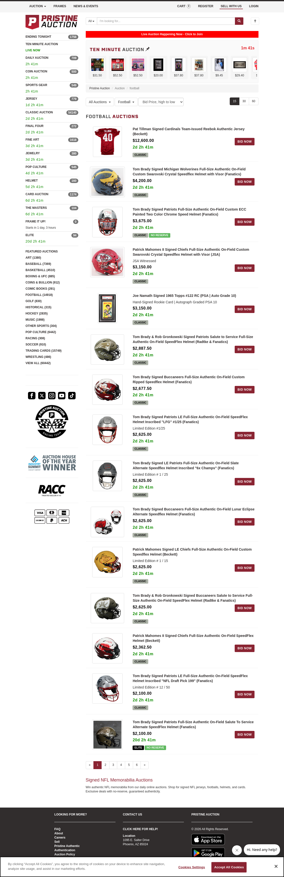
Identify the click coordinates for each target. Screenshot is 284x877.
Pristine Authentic (67, 846)
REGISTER (205, 6)
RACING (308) (35, 338)
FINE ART (32, 139)
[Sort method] (161, 102)
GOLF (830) (34, 301)
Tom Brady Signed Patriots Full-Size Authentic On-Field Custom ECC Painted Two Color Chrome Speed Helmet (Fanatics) (189, 212)
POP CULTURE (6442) (41, 332)
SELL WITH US (231, 6)
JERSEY (31, 98)
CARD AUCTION (37, 194)
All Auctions (100, 102)
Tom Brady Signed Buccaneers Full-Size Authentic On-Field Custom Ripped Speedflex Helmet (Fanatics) (189, 380)
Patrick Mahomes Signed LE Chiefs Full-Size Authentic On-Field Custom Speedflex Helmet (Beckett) (192, 554)
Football (126, 102)
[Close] (276, 866)
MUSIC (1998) (35, 319)
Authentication (64, 850)
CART (184, 6)
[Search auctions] (166, 21)
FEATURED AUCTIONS (42, 251)
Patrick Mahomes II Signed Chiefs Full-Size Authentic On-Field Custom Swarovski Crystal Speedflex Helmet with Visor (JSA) (191, 253)
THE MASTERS (36, 208)
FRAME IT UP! (36, 221)
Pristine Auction (99, 88)
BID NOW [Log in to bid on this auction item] (244, 141)
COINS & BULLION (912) (43, 282)
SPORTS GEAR (36, 85)
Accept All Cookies (229, 867)
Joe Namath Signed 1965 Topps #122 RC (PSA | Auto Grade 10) (184, 297)
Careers (59, 837)
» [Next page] (144, 769)
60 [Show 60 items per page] (253, 101)
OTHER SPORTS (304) (41, 326)
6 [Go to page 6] (137, 769)
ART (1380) (33, 257)
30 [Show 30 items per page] (244, 101)
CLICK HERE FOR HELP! (140, 829)
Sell (56, 842)
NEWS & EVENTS (86, 6)
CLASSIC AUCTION (39, 112)
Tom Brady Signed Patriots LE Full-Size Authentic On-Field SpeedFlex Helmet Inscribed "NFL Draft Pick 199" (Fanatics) (190, 682)
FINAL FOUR (34, 126)
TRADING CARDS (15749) (43, 350)
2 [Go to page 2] (105, 769)
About (58, 833)
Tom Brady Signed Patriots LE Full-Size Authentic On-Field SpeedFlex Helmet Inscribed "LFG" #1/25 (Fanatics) (190, 421)
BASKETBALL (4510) (40, 270)
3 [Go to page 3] (113, 769)
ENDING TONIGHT (38, 36)
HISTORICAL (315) (38, 307)
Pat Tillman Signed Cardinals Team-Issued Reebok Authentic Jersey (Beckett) (189, 131)
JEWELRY (33, 153)
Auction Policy (64, 854)
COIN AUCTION (36, 71)
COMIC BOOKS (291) (40, 288)
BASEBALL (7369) (38, 264)
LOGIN (253, 6)
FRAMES (60, 6)
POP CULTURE (36, 167)
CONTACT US (132, 814)
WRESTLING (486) (38, 357)
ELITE (30, 235)
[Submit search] (239, 21)
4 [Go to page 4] (121, 769)
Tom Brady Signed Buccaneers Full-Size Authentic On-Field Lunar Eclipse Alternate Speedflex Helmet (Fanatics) (194, 513)
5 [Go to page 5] (129, 769)
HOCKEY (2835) (37, 313)
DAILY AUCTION (37, 58)
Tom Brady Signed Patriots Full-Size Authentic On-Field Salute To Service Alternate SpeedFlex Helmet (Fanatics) (193, 727)
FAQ (57, 829)
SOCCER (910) (36, 344)
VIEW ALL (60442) (38, 363)
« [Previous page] (90, 769)
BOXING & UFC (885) (40, 276)
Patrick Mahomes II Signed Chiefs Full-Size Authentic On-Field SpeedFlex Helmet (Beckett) (193, 641)
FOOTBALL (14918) (39, 295)
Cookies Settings (191, 867)
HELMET (32, 180)
